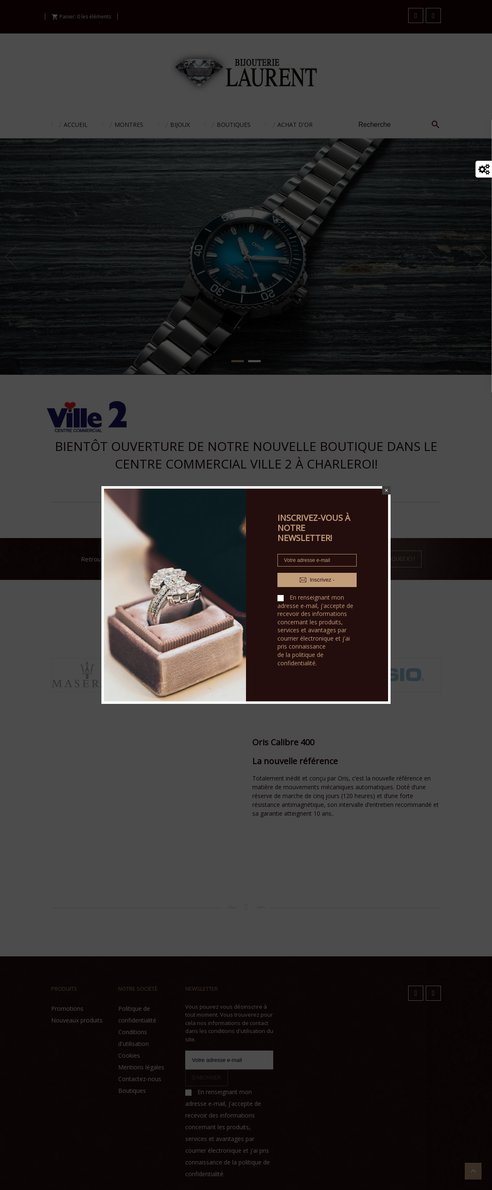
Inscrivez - (317, 580)
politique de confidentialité (300, 659)
